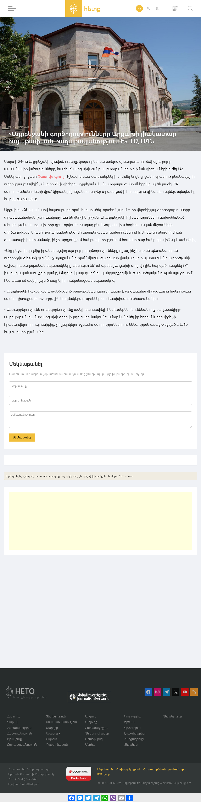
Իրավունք (14, 740)
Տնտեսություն (56, 717)
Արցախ (90, 717)
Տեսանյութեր (172, 717)
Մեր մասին (106, 770)
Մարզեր (52, 728)
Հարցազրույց (134, 740)
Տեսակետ (131, 745)
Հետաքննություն (19, 728)
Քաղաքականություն (22, 745)
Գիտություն (132, 728)
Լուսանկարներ (135, 734)
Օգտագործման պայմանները (165, 770)
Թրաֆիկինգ (94, 740)
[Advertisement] (100, 521)
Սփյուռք (91, 722)
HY (139, 8)
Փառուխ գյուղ (51, 176)
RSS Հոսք (104, 775)
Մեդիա (90, 745)
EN (157, 8)
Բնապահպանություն (61, 722)
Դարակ (12, 722)
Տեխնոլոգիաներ (97, 734)
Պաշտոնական (57, 745)
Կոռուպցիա (132, 717)
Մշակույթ (53, 734)
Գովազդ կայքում (129, 770)
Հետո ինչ (14, 717)
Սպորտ (51, 740)
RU (148, 8)
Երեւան (129, 722)
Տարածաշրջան (96, 728)
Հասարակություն (19, 734)
